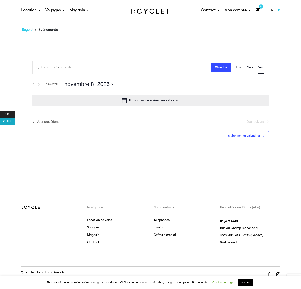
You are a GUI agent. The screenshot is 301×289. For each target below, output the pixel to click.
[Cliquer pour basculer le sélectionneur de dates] (89, 84)
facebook (269, 274)
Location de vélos (99, 220)
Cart (257, 9)
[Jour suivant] (39, 84)
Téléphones (162, 220)
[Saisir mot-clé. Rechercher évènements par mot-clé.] (122, 67)
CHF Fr (9, 121)
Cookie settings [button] (222, 282)
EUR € (9, 114)
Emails (158, 227)
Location (29, 10)
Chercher (221, 67)
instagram (278, 274)
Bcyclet (27, 30)
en (271, 10)
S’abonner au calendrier (244, 135)
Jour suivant (258, 121)
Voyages (53, 10)
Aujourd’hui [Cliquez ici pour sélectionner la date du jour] (52, 84)
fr (278, 10)
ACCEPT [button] (246, 282)
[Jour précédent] (33, 84)
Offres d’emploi (165, 235)
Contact (208, 10)
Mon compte (235, 10)
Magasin (77, 10)
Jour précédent (45, 121)
